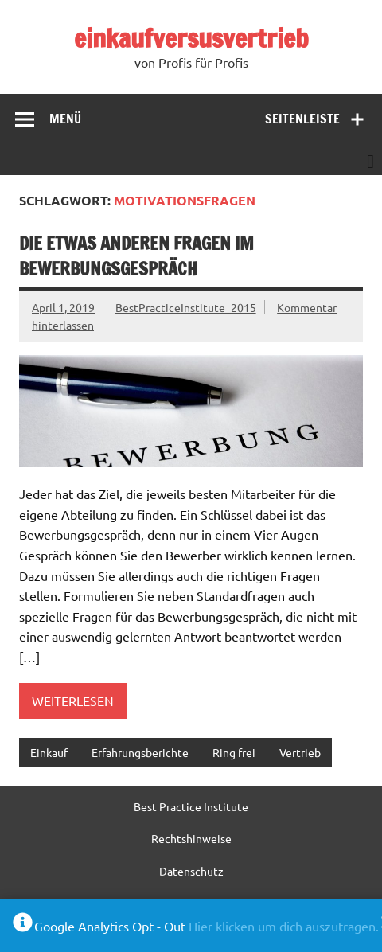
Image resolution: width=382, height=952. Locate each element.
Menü (65, 118)
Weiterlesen (73, 700)
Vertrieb (300, 752)
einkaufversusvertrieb (191, 38)
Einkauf (49, 752)
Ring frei (233, 752)
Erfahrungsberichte (140, 752)
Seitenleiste (302, 118)
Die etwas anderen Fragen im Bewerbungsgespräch (136, 255)
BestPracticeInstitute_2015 (185, 307)
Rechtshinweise (191, 838)
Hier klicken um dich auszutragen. (284, 926)
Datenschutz (191, 870)
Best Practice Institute (191, 806)
